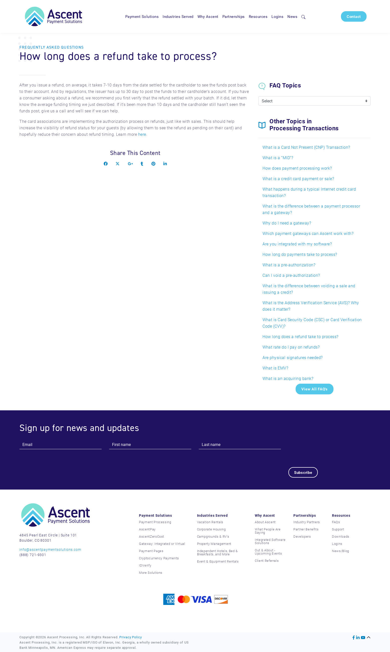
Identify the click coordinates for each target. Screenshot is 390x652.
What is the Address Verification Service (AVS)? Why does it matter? (310, 306)
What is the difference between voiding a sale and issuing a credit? (308, 289)
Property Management (214, 543)
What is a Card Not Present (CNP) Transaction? (306, 147)
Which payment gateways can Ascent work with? (307, 233)
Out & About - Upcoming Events (268, 552)
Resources (258, 16)
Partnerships (233, 16)
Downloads (340, 536)
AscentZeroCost (151, 536)
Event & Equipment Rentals (218, 561)
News (292, 16)
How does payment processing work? (297, 168)
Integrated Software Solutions (270, 541)
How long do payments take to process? (299, 254)
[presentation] (326, 449)
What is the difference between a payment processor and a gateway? (311, 209)
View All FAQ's (314, 388)
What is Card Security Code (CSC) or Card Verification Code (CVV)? (312, 323)
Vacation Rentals (210, 522)
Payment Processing (155, 522)
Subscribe (303, 472)
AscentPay (147, 529)
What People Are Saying (268, 531)
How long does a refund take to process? (300, 336)
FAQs (336, 522)
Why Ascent (207, 16)
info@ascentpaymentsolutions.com (50, 549)
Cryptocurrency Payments (159, 558)
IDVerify (145, 565)
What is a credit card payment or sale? (298, 178)
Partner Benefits (306, 529)
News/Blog (340, 551)
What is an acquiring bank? (287, 378)
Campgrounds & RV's (213, 536)
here (142, 134)
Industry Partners (306, 522)
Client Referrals (267, 560)
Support (338, 529)
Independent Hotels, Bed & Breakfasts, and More (217, 552)
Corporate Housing (211, 529)
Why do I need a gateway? (286, 222)
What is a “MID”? (277, 157)
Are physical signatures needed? (292, 357)
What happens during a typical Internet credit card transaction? (309, 192)
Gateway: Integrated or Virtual (162, 543)
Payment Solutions (142, 16)
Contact (354, 16)
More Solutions (150, 572)
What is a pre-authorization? (288, 264)
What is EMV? (275, 367)
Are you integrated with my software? (297, 243)
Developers (302, 536)
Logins (277, 16)
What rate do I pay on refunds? (291, 347)
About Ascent (265, 522)
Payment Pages (151, 551)
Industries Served (178, 16)
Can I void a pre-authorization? (291, 275)
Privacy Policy (130, 637)
